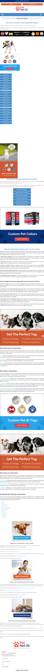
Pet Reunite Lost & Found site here (24, 549)
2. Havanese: (3, 383)
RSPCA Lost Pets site (20, 556)
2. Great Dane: (3, 359)
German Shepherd (6, 508)
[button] (2, 14)
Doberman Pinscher (6, 507)
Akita (3, 501)
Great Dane (4, 510)
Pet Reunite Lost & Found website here (26, 588)
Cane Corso (4, 504)
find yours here (39, 628)
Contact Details (5, 666)
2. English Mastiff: (4, 484)
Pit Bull (3, 515)
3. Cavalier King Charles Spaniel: (7, 388)
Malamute (4, 513)
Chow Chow (4, 506)
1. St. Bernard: (3, 480)
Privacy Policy (5, 658)
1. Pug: (1, 355)
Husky (3, 511)
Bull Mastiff (4, 514)
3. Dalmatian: (3, 487)
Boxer (3, 503)
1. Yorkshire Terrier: (5, 378)
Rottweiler (4, 517)
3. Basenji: (2, 363)
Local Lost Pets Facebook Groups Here (12, 551)
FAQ (3, 664)
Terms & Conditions (6, 661)
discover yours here (22, 594)
